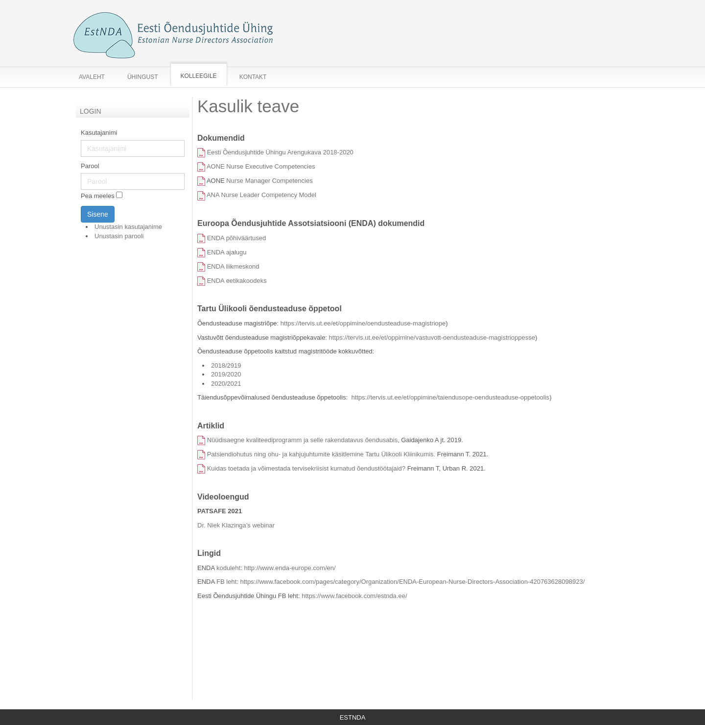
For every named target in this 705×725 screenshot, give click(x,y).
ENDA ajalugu (227, 252)
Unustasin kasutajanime (128, 226)
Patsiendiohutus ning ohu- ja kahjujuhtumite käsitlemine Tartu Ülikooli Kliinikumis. (321, 454)
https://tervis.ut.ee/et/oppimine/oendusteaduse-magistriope (363, 323)
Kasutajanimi (99, 132)
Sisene (97, 214)
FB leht (226, 581)
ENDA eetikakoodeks (237, 280)
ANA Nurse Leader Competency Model (262, 195)
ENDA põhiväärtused (236, 238)
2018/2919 (226, 365)
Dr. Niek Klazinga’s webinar (236, 525)
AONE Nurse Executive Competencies (261, 166)
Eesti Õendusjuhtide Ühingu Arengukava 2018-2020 (280, 152)
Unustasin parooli (118, 236)
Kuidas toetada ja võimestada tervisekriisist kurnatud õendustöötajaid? (306, 468)
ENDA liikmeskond (233, 266)
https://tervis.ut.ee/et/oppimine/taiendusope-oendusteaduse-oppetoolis (450, 397)
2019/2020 (227, 374)
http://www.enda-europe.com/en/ (289, 568)
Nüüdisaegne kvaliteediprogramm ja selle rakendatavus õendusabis (302, 440)
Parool (90, 166)
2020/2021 (226, 383)
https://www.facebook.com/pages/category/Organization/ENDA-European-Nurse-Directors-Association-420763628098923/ (412, 581)
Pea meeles (98, 196)
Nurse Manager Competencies (269, 180)
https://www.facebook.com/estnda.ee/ (354, 596)
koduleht (228, 568)
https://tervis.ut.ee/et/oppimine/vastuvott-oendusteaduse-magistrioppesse (432, 337)
